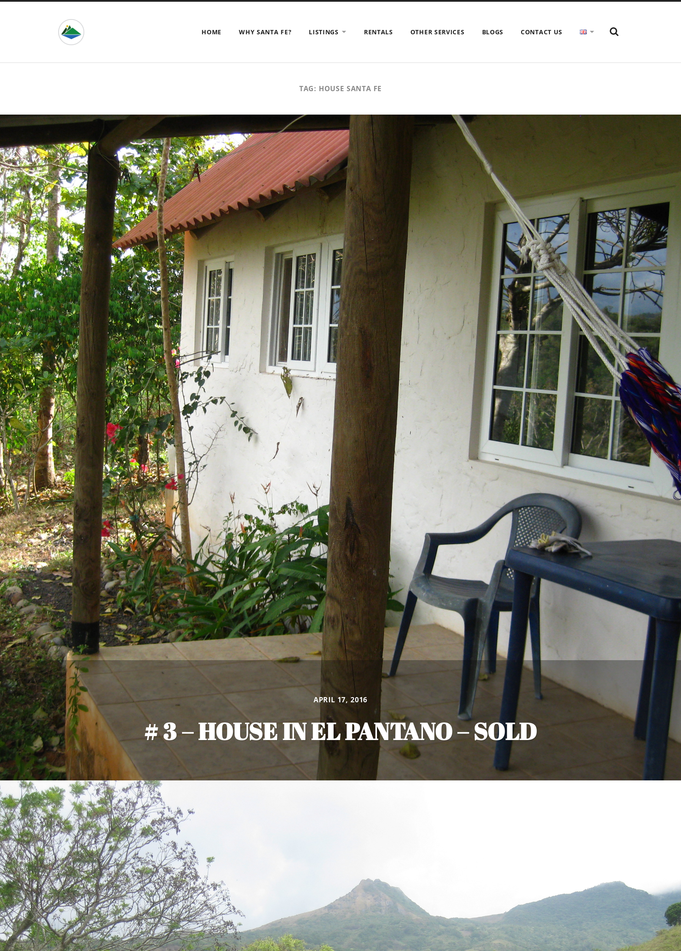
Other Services (437, 32)
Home (211, 32)
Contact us (541, 32)
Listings (324, 32)
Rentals (378, 32)
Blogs (493, 32)
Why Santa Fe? (265, 32)
